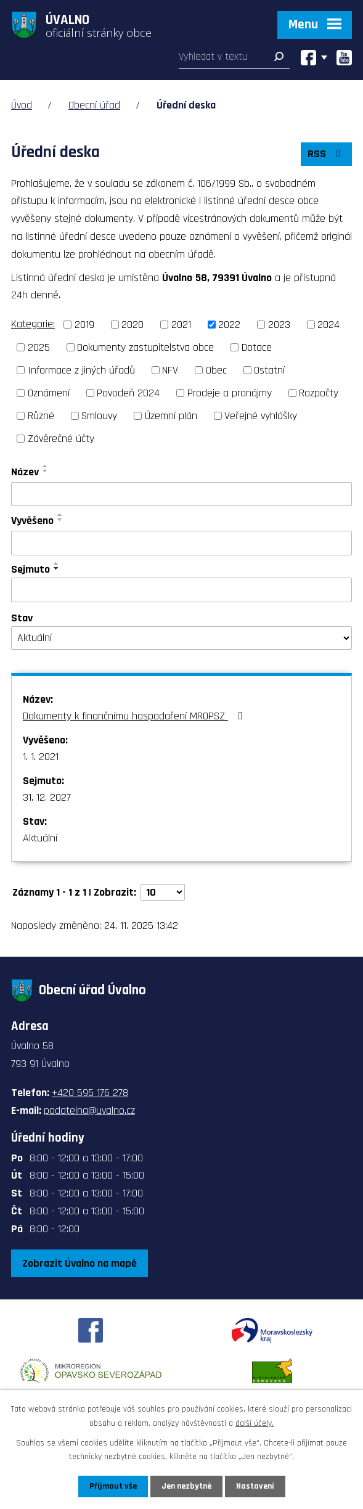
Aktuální (40, 838)
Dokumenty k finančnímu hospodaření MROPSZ (135, 716)
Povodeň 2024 (128, 393)
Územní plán (171, 416)
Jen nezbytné (186, 1486)
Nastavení (255, 1486)
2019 (84, 324)
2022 (229, 324)
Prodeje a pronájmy (229, 393)
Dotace (257, 347)
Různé (41, 416)
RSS (327, 154)
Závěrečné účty (61, 438)
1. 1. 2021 (41, 757)
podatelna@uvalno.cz (89, 1110)
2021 (181, 324)
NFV (170, 370)
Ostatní (269, 370)
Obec (216, 370)
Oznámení (49, 393)
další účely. (254, 1422)
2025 (39, 347)
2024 (328, 324)
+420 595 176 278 (90, 1093)
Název (25, 472)
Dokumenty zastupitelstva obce (145, 347)
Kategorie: (33, 324)
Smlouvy (99, 416)
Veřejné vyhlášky (260, 416)
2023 (279, 324)
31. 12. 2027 (47, 797)
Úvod (21, 105)
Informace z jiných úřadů (81, 370)
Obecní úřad (94, 105)
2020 (132, 324)
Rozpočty (318, 393)
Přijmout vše (113, 1486)
